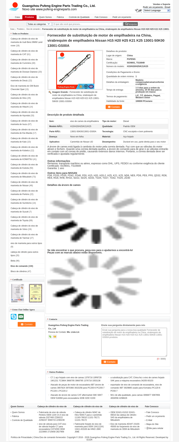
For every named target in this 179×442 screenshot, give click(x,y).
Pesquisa (132, 24)
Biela (13, 261)
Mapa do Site (152, 424)
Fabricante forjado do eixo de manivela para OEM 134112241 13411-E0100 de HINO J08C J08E (89, 428)
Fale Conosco (101, 17)
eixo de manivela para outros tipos (26, 243)
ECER (89, 440)
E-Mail (149, 420)
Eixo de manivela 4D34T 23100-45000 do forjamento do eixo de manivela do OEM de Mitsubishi (125, 426)
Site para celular (154, 428)
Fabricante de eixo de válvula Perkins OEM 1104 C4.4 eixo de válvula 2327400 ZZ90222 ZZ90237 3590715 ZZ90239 (53, 416)
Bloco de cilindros (19, 271)
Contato (115, 107)
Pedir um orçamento (153, 7)
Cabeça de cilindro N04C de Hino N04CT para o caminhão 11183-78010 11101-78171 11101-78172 (88, 416)
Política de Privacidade (21, 437)
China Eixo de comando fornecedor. (50, 437)
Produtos (29, 17)
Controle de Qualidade (79, 17)
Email (167, 7)
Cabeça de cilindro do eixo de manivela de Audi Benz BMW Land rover (26, 42)
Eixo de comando (33, 29)
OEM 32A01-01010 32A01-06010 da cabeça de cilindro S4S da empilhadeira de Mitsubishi (123, 416)
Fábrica (60, 17)
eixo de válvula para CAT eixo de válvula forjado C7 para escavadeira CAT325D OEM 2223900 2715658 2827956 (52, 428)
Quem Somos (45, 17)
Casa (17, 17)
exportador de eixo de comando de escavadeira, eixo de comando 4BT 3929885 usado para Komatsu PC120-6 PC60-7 (136, 388)
